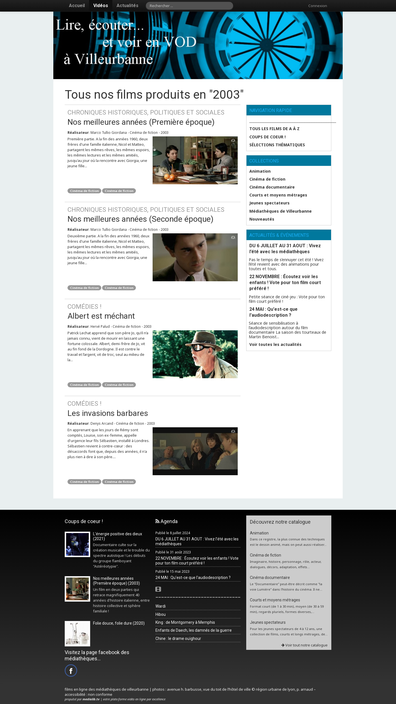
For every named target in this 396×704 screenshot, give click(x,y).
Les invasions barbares (153, 408)
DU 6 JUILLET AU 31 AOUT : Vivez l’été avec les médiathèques (285, 248)
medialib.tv (91, 699)
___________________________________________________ (290, 120)
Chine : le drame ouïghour (178, 638)
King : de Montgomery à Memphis (185, 622)
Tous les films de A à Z (274, 128)
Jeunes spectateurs (269, 203)
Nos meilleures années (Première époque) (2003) (116, 580)
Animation (260, 171)
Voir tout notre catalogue (304, 645)
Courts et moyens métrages (278, 195)
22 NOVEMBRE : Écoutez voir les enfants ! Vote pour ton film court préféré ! (285, 282)
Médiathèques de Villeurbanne (280, 211)
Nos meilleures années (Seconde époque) (153, 214)
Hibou (160, 614)
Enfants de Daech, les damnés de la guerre (193, 630)
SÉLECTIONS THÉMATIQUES (277, 144)
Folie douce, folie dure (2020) (119, 623)
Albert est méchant (153, 311)
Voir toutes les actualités (275, 344)
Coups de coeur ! (267, 136)
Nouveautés (261, 219)
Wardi (160, 606)
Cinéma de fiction (84, 191)
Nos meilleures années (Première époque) (153, 117)
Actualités (127, 5)
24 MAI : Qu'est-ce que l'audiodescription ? (273, 312)
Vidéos (100, 5)
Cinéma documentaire (272, 187)
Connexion (317, 5)
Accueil (77, 5)
